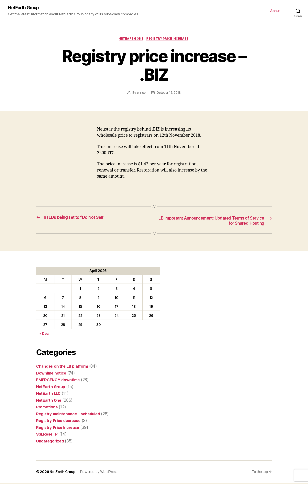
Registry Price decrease (59, 421)
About (275, 11)
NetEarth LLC (49, 394)
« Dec (44, 335)
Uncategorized (50, 441)
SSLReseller (48, 435)
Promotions (47, 408)
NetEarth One (130, 39)
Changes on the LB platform (63, 367)
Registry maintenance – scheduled (70, 414)
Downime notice (52, 374)
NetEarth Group (24, 8)
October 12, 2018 (169, 93)
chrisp (140, 93)
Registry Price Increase (168, 39)
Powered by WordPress (99, 473)
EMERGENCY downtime (59, 380)
